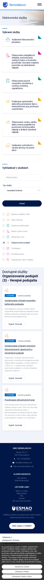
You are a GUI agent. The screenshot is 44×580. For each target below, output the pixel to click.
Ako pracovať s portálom (22, 501)
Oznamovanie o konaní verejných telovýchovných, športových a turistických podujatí (20, 349)
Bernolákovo (14, 5)
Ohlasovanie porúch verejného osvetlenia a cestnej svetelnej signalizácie (22, 85)
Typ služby (7, 185)
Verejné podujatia (24, 295)
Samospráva (22, 478)
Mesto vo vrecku (22, 491)
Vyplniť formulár (15, 324)
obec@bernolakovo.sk (23, 463)
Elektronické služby (22, 480)
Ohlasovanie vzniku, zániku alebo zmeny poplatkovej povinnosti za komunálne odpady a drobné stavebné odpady (24, 127)
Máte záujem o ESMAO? (22, 526)
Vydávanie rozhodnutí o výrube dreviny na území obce (23, 147)
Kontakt (22, 498)
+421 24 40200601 (24, 459)
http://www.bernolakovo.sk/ (23, 466)
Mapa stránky (22, 493)
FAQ (21, 496)
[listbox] (22, 190)
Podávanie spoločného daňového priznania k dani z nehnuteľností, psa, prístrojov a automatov (25, 105)
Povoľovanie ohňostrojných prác (20, 400)
